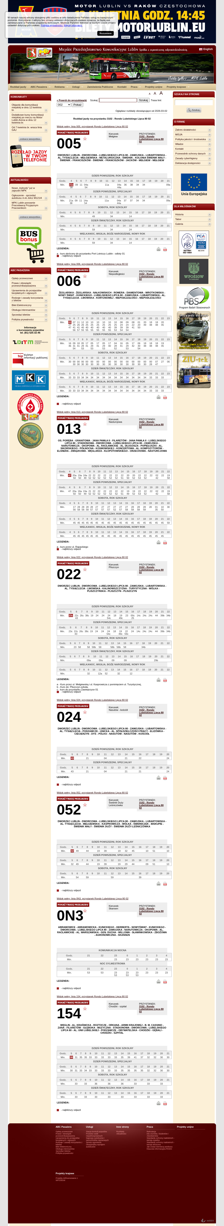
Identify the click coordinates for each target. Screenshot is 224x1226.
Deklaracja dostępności (187, 163)
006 (69, 281)
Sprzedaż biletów (21, 314)
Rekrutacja (151, 1131)
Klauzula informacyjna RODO (159, 1149)
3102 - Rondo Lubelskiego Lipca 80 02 (151, 139)
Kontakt (122, 87)
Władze (179, 144)
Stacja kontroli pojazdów (96, 1131)
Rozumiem (105, 33)
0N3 (70, 915)
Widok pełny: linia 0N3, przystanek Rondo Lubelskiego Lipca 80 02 (92, 898)
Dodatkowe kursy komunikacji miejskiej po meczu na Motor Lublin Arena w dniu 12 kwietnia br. (28, 118)
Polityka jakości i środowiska (190, 139)
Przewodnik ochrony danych (190, 153)
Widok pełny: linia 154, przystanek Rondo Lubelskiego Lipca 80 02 (92, 996)
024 (69, 717)
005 (69, 143)
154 (69, 1013)
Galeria (179, 224)
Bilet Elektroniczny (21, 305)
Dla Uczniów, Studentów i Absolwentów (158, 1135)
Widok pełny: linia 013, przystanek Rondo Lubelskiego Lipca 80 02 (92, 412)
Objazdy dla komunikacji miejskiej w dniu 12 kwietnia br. (26, 107)
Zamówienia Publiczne (100, 87)
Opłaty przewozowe (22, 278)
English (208, 49)
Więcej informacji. (73, 25)
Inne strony (122, 1127)
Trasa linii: (156, 100)
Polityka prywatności (23, 319)
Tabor (178, 219)
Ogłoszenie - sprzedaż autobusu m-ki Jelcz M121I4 (27, 196)
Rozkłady (120, 1131)
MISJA (178, 134)
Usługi (76, 87)
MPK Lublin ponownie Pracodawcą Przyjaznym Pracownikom (25, 205)
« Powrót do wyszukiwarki (72, 100)
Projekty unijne (153, 87)
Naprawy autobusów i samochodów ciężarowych (97, 1139)
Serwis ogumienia (93, 1142)
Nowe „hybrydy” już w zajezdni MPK (23, 189)
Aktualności (121, 1134)
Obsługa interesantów (23, 310)
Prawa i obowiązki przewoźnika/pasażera (24, 284)
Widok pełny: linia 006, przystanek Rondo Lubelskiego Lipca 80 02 (92, 264)
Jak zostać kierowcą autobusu (159, 1147)
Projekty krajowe (177, 87)
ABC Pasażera (39, 87)
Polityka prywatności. (52, 25)
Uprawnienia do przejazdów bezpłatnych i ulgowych (26, 291)
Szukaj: (94, 100)
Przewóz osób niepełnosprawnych (94, 1135)
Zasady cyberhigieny (186, 158)
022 (69, 574)
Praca (135, 87)
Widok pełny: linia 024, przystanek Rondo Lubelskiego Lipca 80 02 (92, 700)
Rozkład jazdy (18, 87)
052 (69, 809)
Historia (179, 214)
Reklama (60, 87)
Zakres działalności (185, 129)
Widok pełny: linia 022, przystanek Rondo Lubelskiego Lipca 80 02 (92, 557)
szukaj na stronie (186, 94)
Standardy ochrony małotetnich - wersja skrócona (161, 1143)
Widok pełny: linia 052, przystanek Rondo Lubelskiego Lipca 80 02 (92, 792)
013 (69, 429)
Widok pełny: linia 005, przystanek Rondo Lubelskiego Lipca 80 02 (92, 126)
